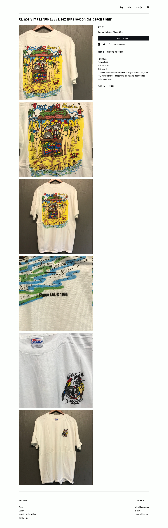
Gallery (129, 7)
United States (112, 32)
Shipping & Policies (115, 51)
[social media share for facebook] (99, 44)
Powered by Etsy (141, 514)
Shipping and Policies (27, 514)
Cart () (139, 7)
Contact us (23, 517)
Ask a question (119, 44)
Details (101, 51)
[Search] (148, 7)
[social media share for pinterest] (109, 44)
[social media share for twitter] (104, 44)
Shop (121, 7)
